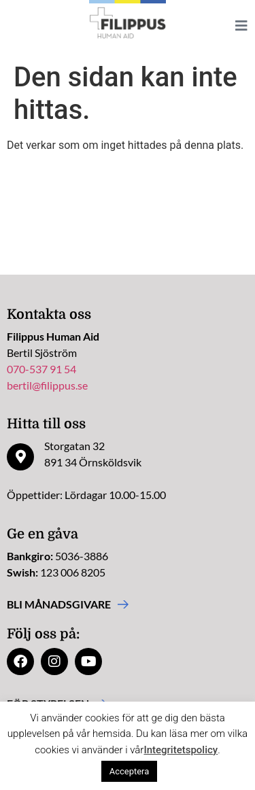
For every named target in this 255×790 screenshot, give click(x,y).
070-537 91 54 (41, 368)
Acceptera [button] (129, 771)
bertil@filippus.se (47, 385)
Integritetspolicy (180, 750)
